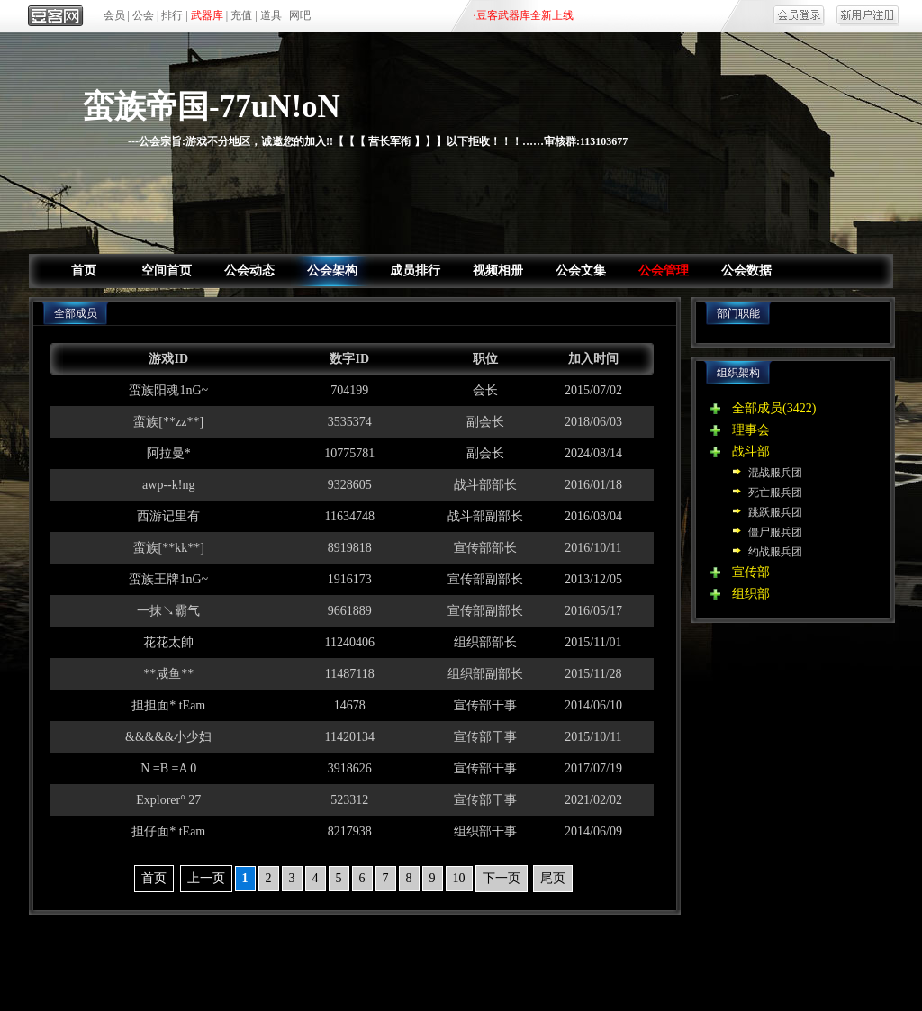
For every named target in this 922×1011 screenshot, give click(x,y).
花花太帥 (168, 642)
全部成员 (757, 408)
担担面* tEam (168, 705)
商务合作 (564, 956)
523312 (349, 800)
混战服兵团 (775, 472)
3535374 (350, 422)
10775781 (349, 453)
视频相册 (498, 270)
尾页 (552, 878)
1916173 (350, 579)
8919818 (350, 548)
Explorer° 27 (168, 800)
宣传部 (751, 572)
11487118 (350, 674)
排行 (172, 15)
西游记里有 (168, 516)
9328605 (350, 485)
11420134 (350, 737)
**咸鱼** (168, 674)
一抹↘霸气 (168, 611)
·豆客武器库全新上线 (524, 15)
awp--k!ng (168, 485)
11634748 (350, 516)
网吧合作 (495, 956)
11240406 (350, 642)
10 (459, 878)
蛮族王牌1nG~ (168, 579)
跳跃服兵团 (775, 512)
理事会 (751, 430)
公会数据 (746, 270)
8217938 (350, 831)
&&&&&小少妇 (168, 737)
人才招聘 (633, 956)
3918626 (350, 768)
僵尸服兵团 (775, 532)
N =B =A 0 (168, 768)
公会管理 (663, 270)
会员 (114, 15)
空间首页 (166, 270)
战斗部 (751, 451)
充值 (241, 15)
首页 (83, 270)
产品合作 (357, 956)
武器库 (207, 15)
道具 (271, 15)
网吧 (300, 15)
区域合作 (427, 956)
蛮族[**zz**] (168, 422)
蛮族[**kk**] (168, 548)
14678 (350, 705)
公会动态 (249, 270)
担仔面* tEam (168, 831)
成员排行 (415, 270)
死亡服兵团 (775, 492)
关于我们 (289, 956)
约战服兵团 (775, 552)
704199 (349, 390)
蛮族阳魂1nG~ (168, 390)
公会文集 (581, 270)
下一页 (501, 878)
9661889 (350, 611)
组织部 (751, 593)
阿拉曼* (169, 453)
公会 (143, 15)
